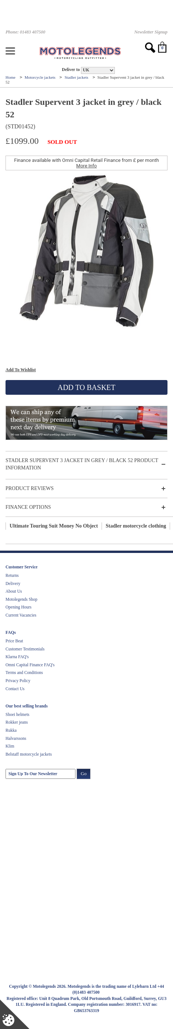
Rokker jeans (17, 722)
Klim (10, 746)
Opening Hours (19, 607)
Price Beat (14, 641)
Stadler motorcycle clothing (136, 526)
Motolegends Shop (22, 599)
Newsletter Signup (150, 32)
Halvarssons (16, 738)
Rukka (11, 730)
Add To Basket (86, 387)
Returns (12, 575)
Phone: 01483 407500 (25, 32)
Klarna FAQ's (17, 656)
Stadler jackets (76, 77)
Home (11, 77)
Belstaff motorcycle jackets (29, 754)
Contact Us (15, 688)
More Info (86, 165)
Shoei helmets (17, 714)
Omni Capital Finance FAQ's (30, 665)
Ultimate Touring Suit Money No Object (54, 526)
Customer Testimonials (25, 649)
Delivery (13, 583)
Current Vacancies (21, 615)
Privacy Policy (18, 680)
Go (83, 773)
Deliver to (71, 69)
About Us (14, 591)
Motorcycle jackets (41, 77)
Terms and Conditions (24, 672)
